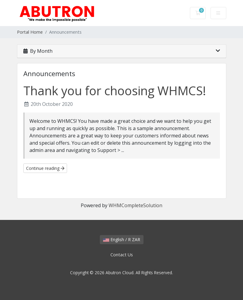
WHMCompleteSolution (135, 205)
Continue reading (45, 168)
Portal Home (30, 32)
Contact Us (121, 255)
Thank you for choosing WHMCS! (114, 90)
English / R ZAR (121, 239)
